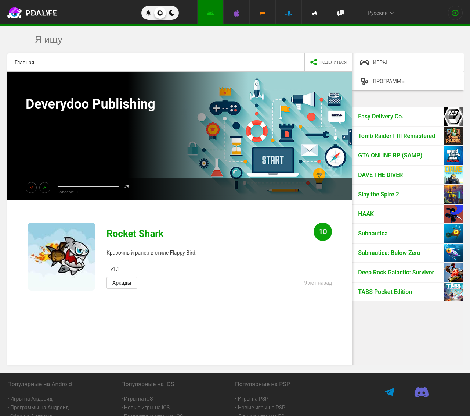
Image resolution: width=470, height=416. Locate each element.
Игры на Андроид (31, 399)
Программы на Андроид (39, 407)
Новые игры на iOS (147, 407)
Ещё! (41, 125)
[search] (221, 39)
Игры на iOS (138, 399)
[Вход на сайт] (455, 13)
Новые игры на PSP (261, 407)
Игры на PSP (253, 399)
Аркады (121, 283)
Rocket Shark (135, 233)
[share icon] (328, 62)
